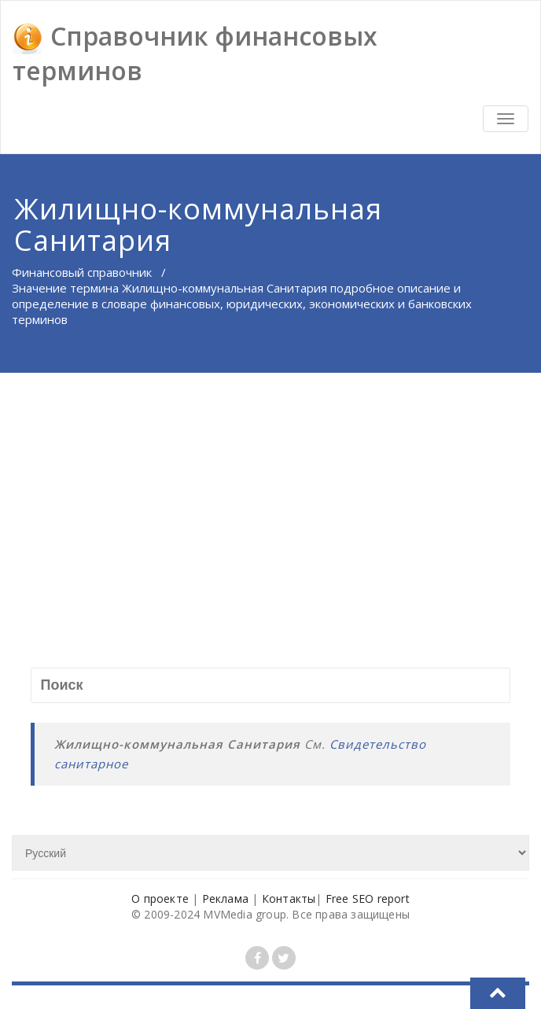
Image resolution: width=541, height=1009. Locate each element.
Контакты (289, 898)
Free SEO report (368, 898)
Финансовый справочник (82, 272)
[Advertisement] (271, 491)
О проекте (160, 898)
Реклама (225, 898)
